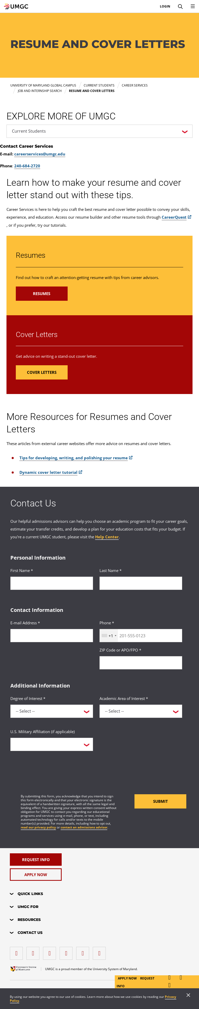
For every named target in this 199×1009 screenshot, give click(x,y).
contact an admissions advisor (84, 827)
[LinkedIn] (34, 951)
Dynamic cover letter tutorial (48, 472)
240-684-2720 (27, 165)
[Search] (180, 6)
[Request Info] (36, 859)
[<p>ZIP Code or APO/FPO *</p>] (141, 662)
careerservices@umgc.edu (39, 153)
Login (165, 6)
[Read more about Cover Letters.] (42, 372)
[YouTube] (100, 951)
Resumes (30, 255)
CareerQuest (174, 217)
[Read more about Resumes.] (42, 294)
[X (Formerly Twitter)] (67, 951)
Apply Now (128, 978)
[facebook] (17, 951)
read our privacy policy (38, 827)
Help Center (107, 536)
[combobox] (109, 635)
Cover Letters (37, 334)
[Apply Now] (36, 874)
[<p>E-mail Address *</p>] (51, 635)
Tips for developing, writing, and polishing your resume (73, 457)
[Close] (188, 995)
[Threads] (84, 951)
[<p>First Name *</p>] (51, 583)
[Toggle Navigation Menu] (193, 6)
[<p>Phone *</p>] (141, 635)
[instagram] (51, 951)
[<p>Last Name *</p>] (141, 583)
